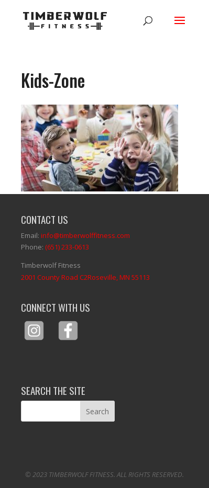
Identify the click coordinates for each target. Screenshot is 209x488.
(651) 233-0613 (67, 247)
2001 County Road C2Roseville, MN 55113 (85, 277)
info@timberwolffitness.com (85, 235)
